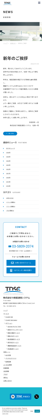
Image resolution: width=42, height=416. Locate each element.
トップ (5, 312)
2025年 (8, 158)
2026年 (8, 153)
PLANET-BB (9, 318)
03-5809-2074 (21, 247)
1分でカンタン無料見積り (21, 271)
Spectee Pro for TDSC (14, 328)
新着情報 (6, 369)
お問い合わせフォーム (21, 264)
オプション (8, 324)
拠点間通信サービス (14, 340)
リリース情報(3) (10, 207)
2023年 (8, 166)
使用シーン (6, 353)
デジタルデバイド (10, 360)
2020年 (8, 179)
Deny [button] (31, 411)
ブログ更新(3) (10, 212)
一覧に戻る (12, 134)
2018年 (8, 187)
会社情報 (6, 372)
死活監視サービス (13, 350)
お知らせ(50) (9, 199)
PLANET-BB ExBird (11, 321)
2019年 (8, 183)
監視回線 (8, 363)
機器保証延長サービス (14, 347)
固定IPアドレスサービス (15, 331)
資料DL (5, 379)
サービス (6, 315)
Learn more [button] (5, 413)
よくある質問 (7, 366)
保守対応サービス (13, 344)
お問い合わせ (7, 382)
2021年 (8, 174)
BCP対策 (8, 356)
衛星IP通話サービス (14, 334)
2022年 (8, 170)
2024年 (8, 162)
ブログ (5, 375)
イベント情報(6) (10, 203)
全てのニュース (10, 149)
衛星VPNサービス (13, 337)
